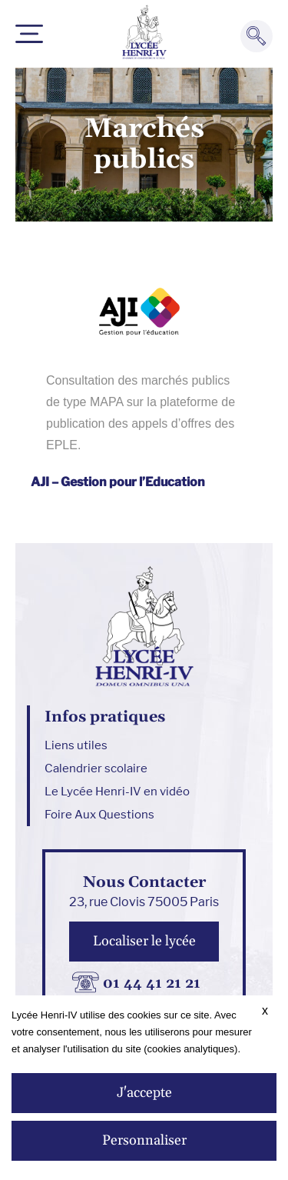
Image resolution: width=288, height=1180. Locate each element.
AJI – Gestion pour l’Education (118, 482)
